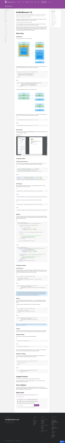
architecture (25, 38)
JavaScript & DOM (54, 16)
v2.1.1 (6, 25)
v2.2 (5, 24)
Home (34, 419)
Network (53, 17)
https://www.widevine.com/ (22, 325)
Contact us (34, 423)
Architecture (53, 13)
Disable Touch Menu (54, 22)
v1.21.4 (6, 32)
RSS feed (25, 401)
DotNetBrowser (11, 2)
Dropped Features (53, 23)
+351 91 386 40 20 (54, 420)
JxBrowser (42, 420)
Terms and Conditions (32, 407)
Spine (41, 431)
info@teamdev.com (12, 420)
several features (36, 380)
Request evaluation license (20, 396)
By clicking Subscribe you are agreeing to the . (26, 407)
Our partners (34, 422)
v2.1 (5, 27)
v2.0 (6, 28)
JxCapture (42, 426)
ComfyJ (42, 427)
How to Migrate (53, 24)
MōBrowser (42, 423)
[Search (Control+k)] (48, 2)
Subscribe (36, 405)
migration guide (37, 388)
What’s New (52, 12)
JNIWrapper (42, 428)
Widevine (33, 300)
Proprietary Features (54, 18)
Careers (34, 424)
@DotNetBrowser (23, 399)
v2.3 (5, 22)
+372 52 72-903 (54, 427)
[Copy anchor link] (24, 33)
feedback (36, 394)
